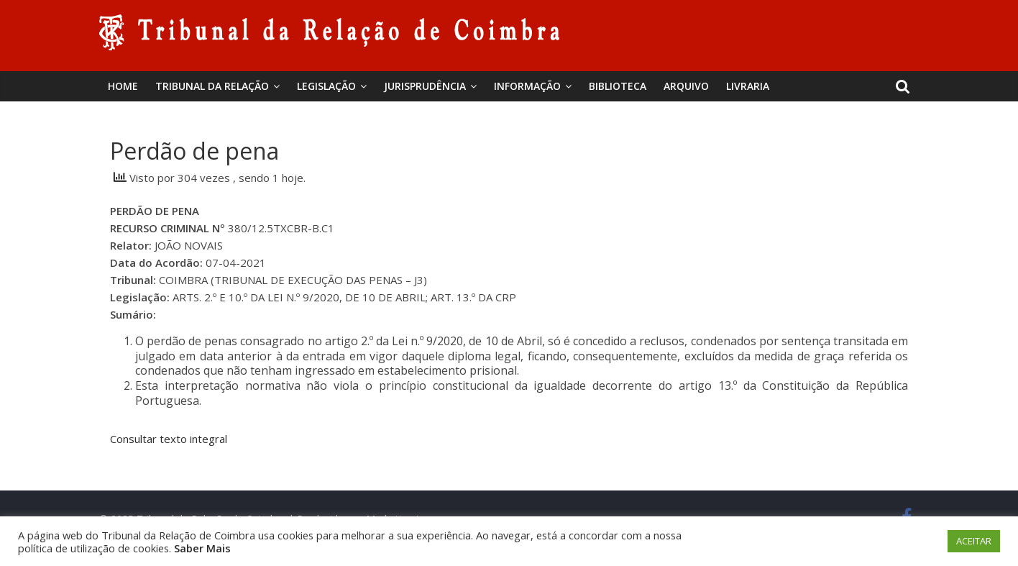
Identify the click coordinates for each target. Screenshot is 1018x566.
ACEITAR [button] (973, 540)
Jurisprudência (425, 86)
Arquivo (686, 86)
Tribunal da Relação (212, 86)
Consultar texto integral (168, 439)
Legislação (326, 86)
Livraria (747, 86)
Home (123, 86)
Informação (527, 86)
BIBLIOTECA (617, 86)
